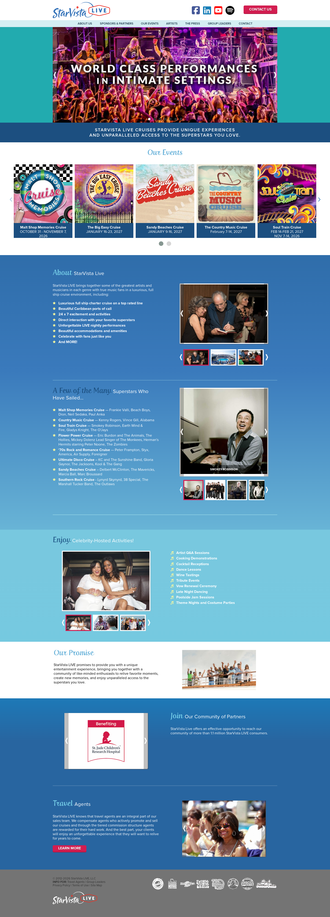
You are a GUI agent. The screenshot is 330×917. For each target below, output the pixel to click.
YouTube (218, 10)
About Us (85, 23)
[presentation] (11, 198)
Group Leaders (219, 23)
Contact (245, 23)
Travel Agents (76, 887)
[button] (161, 243)
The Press (192, 23)
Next (275, 75)
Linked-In (207, 10)
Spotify (230, 10)
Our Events (150, 23)
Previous (55, 75)
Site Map (96, 891)
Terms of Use (80, 891)
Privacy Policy (61, 891)
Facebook (196, 10)
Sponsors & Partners (116, 23)
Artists (172, 23)
